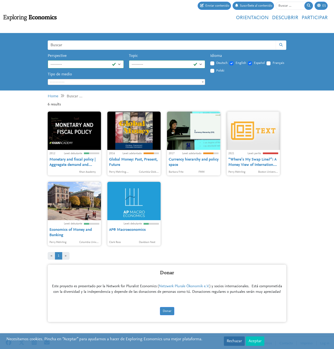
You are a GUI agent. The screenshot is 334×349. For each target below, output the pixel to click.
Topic (133, 56)
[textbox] (126, 82)
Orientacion (252, 17)
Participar (315, 17)
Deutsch (222, 63)
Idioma (216, 56)
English (241, 63)
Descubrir (285, 17)
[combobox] (126, 82)
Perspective (57, 56)
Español (259, 63)
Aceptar (255, 341)
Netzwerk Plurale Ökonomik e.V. (184, 286)
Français (278, 63)
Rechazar (234, 341)
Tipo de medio (60, 74)
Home (53, 96)
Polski (220, 70)
